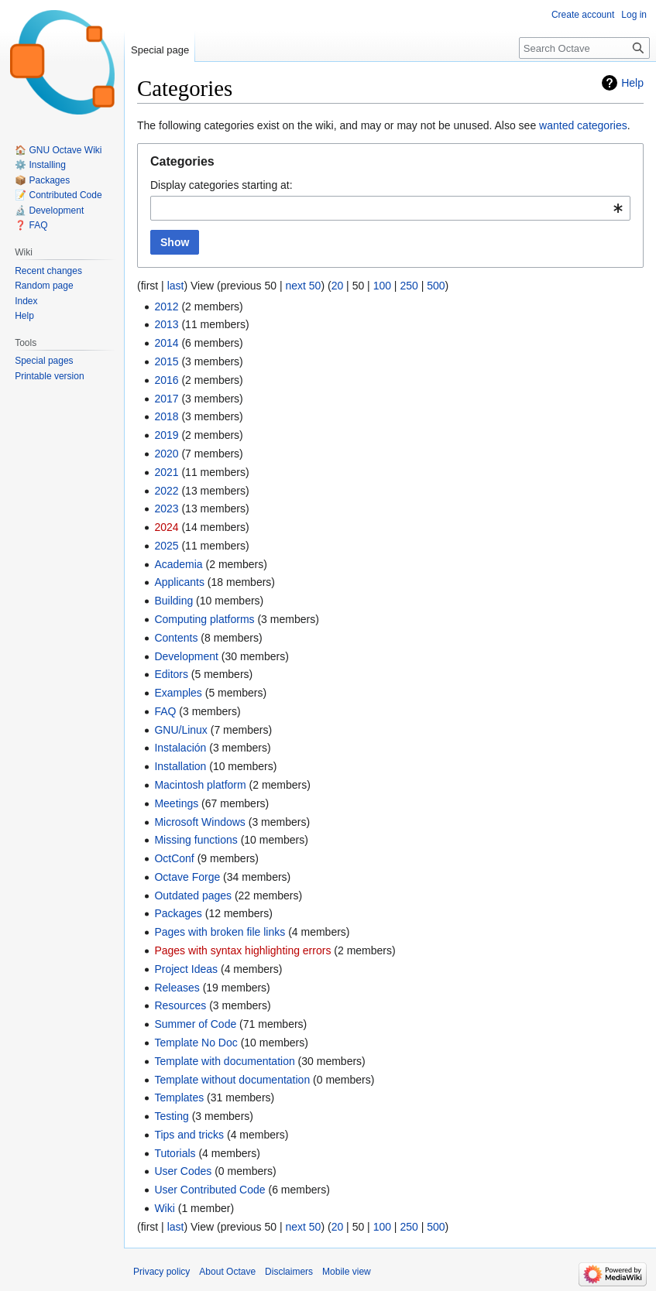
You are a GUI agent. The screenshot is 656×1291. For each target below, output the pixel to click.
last (175, 285)
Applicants (179, 582)
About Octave (227, 1271)
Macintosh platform (200, 785)
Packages (177, 913)
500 (436, 285)
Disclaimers (289, 1271)
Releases (176, 987)
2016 (166, 380)
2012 (166, 306)
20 (337, 285)
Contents (175, 638)
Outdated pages (193, 895)
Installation (180, 766)
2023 (166, 508)
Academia (178, 564)
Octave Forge (187, 877)
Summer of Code (195, 1024)
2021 (166, 472)
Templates (179, 1097)
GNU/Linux (180, 730)
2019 (166, 435)
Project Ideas (186, 969)
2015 (166, 361)
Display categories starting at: (221, 185)
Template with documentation (224, 1061)
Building (173, 600)
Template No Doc (195, 1042)
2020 (166, 453)
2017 (166, 398)
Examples (177, 693)
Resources (180, 1005)
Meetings (176, 803)
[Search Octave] (584, 48)
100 (382, 285)
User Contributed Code (209, 1189)
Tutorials (174, 1153)
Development (186, 656)
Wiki (164, 1208)
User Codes (182, 1171)
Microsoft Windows (199, 822)
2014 (166, 343)
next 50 (303, 285)
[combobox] (390, 208)
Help (632, 83)
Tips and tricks (189, 1134)
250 (408, 285)
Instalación (180, 747)
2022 (166, 491)
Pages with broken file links (219, 932)
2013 (166, 324)
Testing (171, 1116)
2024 (166, 527)
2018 (166, 416)
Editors (171, 674)
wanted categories (583, 125)
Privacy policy (161, 1271)
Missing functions (195, 840)
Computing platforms (204, 619)
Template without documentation (232, 1080)
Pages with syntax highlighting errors (242, 950)
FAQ (165, 711)
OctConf (174, 858)
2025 (166, 545)
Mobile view (346, 1271)
